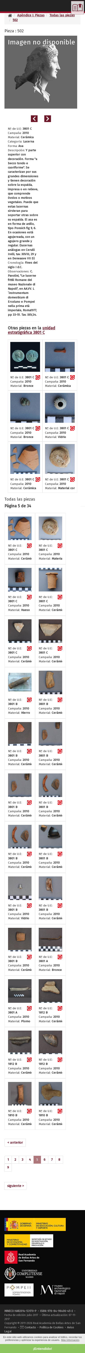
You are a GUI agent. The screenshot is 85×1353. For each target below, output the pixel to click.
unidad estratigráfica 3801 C (31, 330)
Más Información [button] (70, 1340)
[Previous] (15, 1143)
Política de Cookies (52, 1327)
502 (15, 20)
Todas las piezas (62, 15)
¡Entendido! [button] (42, 1349)
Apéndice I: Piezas (31, 15)
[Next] (15, 1186)
